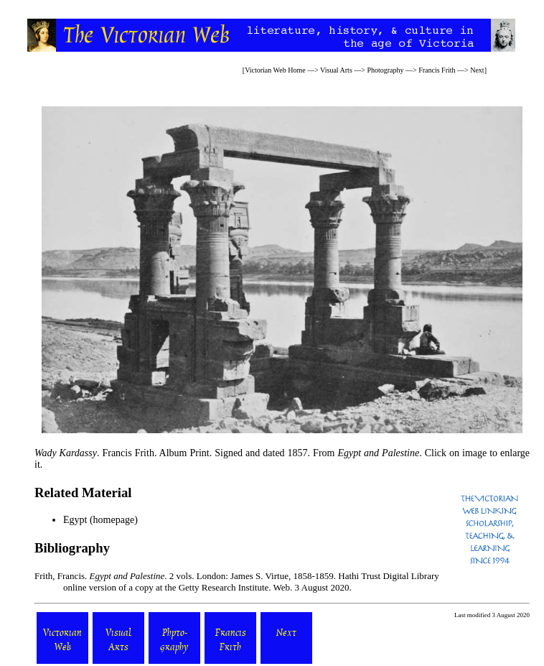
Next (477, 70)
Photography (385, 70)
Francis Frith (436, 70)
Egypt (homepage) (100, 519)
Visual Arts (336, 70)
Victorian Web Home (275, 70)
